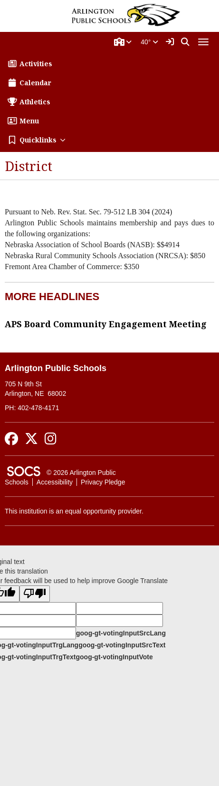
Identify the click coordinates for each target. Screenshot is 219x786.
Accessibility (55, 482)
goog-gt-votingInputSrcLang (121, 633)
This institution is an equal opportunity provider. (74, 511)
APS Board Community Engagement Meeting (106, 324)
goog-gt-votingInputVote (114, 657)
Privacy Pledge (103, 482)
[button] (123, 42)
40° (149, 42)
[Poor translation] (34, 593)
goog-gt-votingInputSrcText (121, 645)
